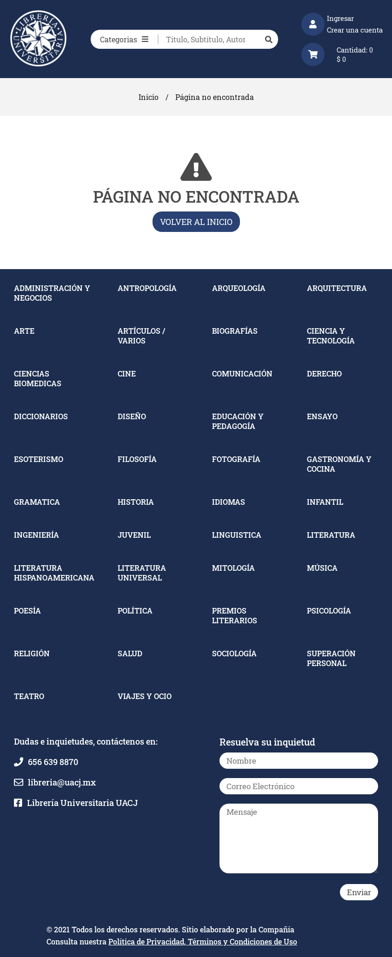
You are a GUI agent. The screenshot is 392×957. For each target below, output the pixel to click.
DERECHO (324, 373)
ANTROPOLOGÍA (147, 288)
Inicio (149, 97)
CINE (127, 373)
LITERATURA (331, 535)
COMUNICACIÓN (242, 373)
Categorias (124, 39)
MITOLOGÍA (233, 568)
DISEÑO (132, 416)
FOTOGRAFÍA (236, 459)
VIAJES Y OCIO (145, 696)
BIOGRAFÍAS (235, 331)
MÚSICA (322, 568)
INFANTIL (325, 502)
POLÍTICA (135, 610)
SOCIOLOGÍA (234, 653)
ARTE (24, 331)
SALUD (130, 653)
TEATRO (29, 696)
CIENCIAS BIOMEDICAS (37, 378)
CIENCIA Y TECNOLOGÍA (331, 335)
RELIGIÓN (32, 653)
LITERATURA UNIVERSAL (142, 572)
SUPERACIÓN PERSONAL (331, 658)
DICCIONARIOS (41, 416)
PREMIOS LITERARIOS (234, 615)
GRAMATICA (37, 502)
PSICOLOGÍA (329, 610)
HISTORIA (136, 502)
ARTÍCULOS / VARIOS (141, 335)
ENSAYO (322, 416)
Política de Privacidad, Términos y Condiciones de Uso (202, 941)
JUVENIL (134, 535)
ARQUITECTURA (337, 288)
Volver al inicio (196, 221)
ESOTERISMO (38, 459)
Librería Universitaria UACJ (82, 802)
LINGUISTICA (236, 535)
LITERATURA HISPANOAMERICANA (54, 572)
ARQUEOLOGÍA (239, 288)
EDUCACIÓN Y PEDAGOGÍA (238, 421)
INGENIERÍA (36, 535)
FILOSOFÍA (137, 459)
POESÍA (27, 610)
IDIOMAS (228, 502)
